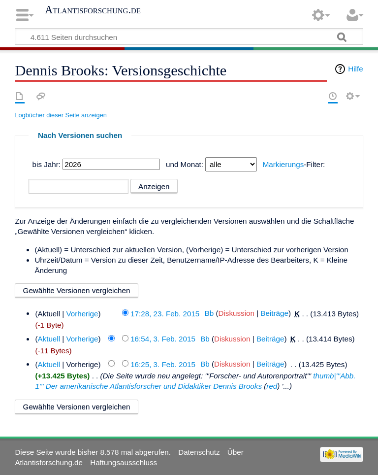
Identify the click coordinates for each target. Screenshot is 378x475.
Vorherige (82, 313)
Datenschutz (199, 452)
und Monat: (184, 164)
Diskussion (236, 313)
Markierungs (283, 164)
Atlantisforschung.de (93, 9)
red (271, 386)
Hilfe (355, 69)
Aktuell (48, 339)
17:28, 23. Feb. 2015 (164, 313)
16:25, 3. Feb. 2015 (162, 364)
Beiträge (274, 313)
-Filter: (294, 164)
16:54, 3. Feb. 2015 (162, 339)
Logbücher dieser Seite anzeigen (60, 115)
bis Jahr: (46, 164)
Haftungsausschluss (123, 462)
